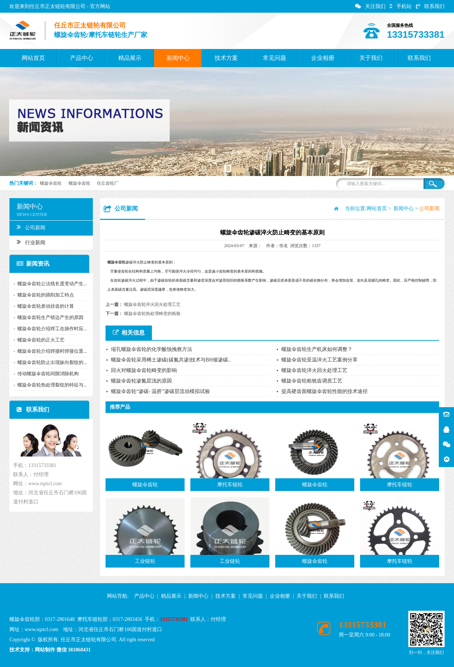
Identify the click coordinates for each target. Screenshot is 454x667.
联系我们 (430, 6)
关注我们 (370, 6)
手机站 (401, 6)
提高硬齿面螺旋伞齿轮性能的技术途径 (324, 391)
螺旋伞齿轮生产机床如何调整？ (316, 349)
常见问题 (274, 58)
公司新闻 (29, 226)
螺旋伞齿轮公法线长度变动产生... (50, 283)
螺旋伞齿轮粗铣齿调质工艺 (311, 381)
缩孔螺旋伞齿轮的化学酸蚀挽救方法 (151, 349)
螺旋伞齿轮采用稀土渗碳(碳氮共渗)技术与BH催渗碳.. (171, 360)
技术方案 (226, 58)
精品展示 (129, 58)
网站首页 (33, 58)
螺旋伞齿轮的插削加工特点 (44, 295)
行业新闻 (29, 241)
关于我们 (371, 58)
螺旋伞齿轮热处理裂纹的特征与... (50, 385)
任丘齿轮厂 (108, 183)
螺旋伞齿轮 (51, 183)
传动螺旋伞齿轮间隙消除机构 (46, 373)
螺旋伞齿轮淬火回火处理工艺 (152, 304)
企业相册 (322, 58)
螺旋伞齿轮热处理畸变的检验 (152, 313)
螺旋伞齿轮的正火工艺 (39, 340)
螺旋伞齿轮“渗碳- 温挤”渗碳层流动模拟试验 (160, 391)
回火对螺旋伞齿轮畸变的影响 (144, 370)
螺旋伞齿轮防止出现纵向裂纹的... (50, 362)
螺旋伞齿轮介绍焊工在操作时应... (50, 328)
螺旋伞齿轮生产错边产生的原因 (49, 317)
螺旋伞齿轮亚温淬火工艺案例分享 (319, 360)
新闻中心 (178, 58)
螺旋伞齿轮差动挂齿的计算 (44, 306)
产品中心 (81, 58)
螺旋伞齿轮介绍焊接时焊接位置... (50, 351)
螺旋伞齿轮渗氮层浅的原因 (141, 381)
